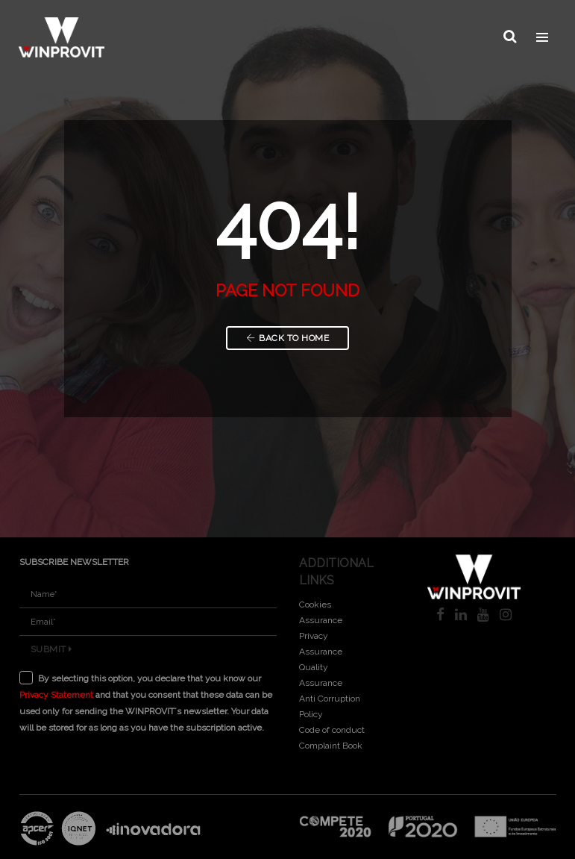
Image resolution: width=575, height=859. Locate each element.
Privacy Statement (56, 695)
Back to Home (288, 338)
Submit (51, 649)
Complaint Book (330, 745)
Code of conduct (332, 730)
